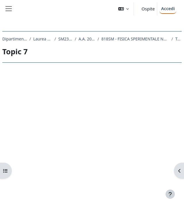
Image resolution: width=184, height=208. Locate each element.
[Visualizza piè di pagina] (170, 194)
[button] (123, 9)
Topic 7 (178, 39)
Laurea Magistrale (42, 39)
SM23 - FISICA (65, 39)
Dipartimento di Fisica (14, 39)
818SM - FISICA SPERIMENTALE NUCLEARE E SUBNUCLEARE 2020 (135, 39)
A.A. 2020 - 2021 (87, 39)
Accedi (168, 8)
